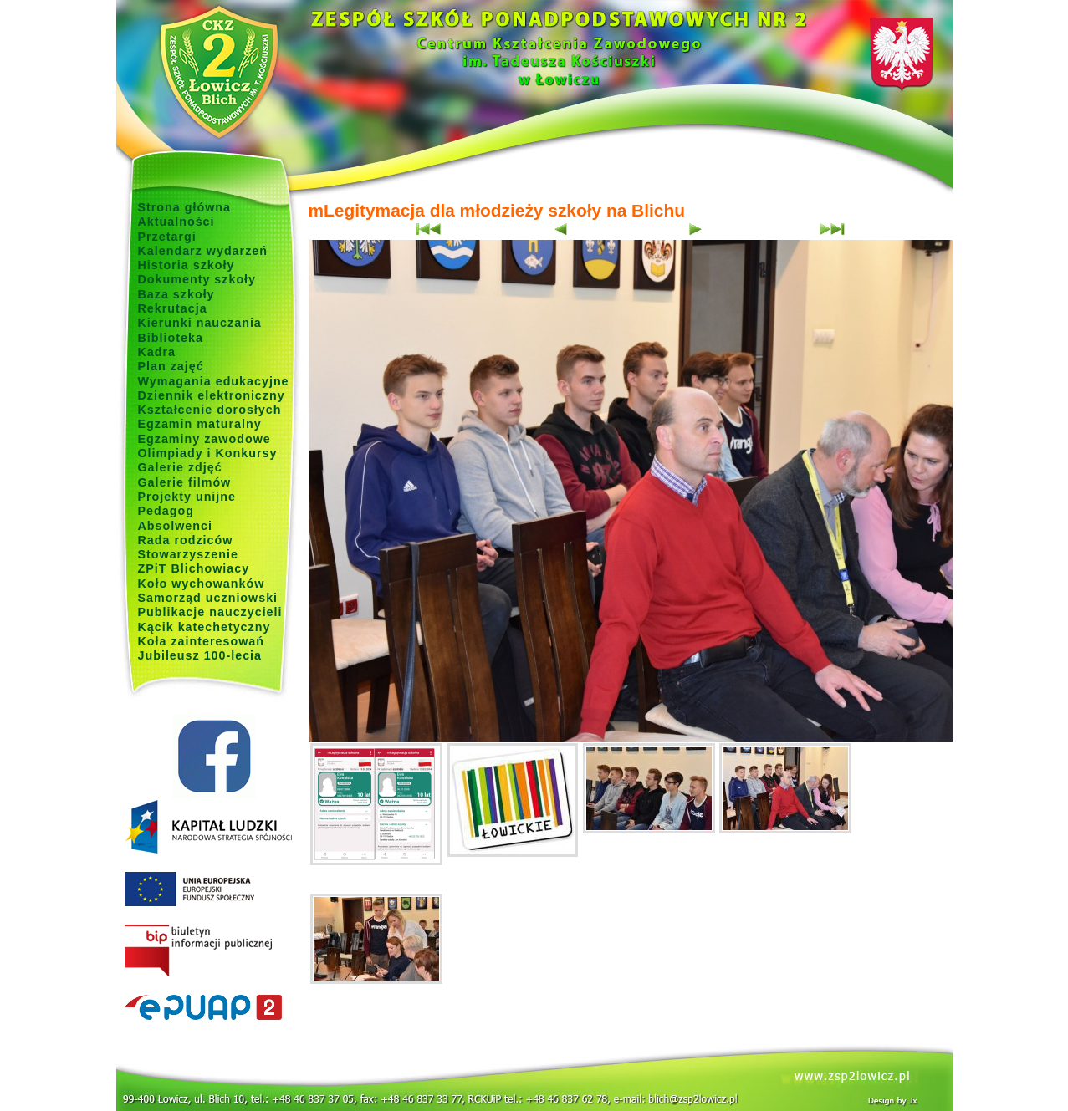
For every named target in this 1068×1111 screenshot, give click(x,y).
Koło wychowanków (201, 583)
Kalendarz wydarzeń (203, 250)
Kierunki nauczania (200, 322)
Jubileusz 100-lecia (200, 655)
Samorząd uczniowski (208, 597)
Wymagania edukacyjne (213, 381)
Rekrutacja (172, 308)
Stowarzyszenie (188, 554)
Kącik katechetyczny (204, 627)
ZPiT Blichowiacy (194, 568)
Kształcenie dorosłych (210, 409)
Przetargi (167, 236)
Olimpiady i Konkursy (208, 453)
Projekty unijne (187, 496)
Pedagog (166, 510)
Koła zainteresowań (201, 641)
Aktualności (176, 221)
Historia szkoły (186, 265)
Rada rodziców (185, 540)
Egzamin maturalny (200, 424)
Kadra (157, 352)
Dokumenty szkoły (197, 279)
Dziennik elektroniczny (211, 395)
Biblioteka (170, 337)
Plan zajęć (171, 366)
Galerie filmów (185, 482)
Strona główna (185, 207)
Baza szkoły (176, 294)
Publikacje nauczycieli (210, 612)
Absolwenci (175, 526)
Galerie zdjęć (180, 467)
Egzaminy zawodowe (204, 439)
